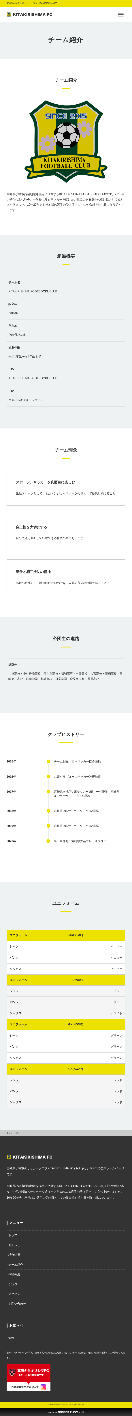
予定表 (12, 1284)
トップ (12, 1235)
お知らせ (14, 1245)
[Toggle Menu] (121, 14)
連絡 (11, 1337)
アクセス (14, 1294)
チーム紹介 (15, 1264)
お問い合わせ (17, 1303)
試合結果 (14, 1254)
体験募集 (14, 1274)
